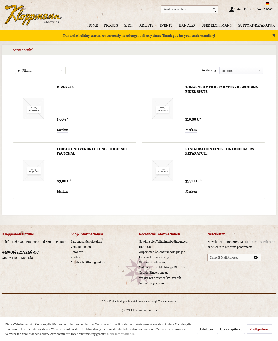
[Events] (166, 25)
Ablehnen (206, 329)
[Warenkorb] (264, 9)
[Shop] (128, 25)
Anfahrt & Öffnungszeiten (88, 262)
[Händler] (187, 25)
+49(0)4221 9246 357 (20, 252)
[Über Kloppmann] (216, 25)
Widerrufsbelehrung (152, 262)
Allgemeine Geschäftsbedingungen (162, 252)
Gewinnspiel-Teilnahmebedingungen (163, 241)
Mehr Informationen (121, 333)
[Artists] (146, 25)
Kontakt (76, 257)
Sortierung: (209, 70)
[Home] (92, 25)
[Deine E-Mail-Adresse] (229, 257)
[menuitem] (189, 9)
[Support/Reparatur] (256, 25)
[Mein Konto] (241, 9)
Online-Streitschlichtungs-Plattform (163, 267)
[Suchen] (214, 9)
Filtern (24, 70)
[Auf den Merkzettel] (62, 130)
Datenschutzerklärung (154, 257)
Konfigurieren (259, 329)
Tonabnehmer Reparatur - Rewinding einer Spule (221, 89)
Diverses (65, 87)
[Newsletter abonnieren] (256, 257)
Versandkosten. (167, 301)
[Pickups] (111, 25)
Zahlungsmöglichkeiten (86, 241)
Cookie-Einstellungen (153, 272)
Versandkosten (81, 246)
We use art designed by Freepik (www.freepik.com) (160, 280)
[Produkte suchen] (189, 9)
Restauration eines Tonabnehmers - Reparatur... (220, 151)
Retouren (77, 252)
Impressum (146, 246)
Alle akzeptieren (231, 329)
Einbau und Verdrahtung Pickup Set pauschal (92, 151)
